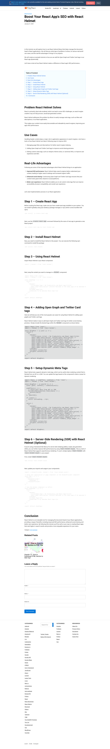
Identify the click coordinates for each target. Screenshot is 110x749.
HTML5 (27, 665)
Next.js (27, 683)
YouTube (27, 732)
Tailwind (27, 714)
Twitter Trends (45, 634)
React (26, 699)
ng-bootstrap (28, 686)
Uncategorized (29, 725)
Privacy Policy (76, 629)
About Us (74, 626)
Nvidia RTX (48, 8)
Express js (27, 647)
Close (98, 3)
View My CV (90, 3)
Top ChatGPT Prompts (31, 719)
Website (26, 601)
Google (27, 654)
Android (72, 8)
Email (26, 593)
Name (26, 585)
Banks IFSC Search (46, 637)
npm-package (28, 13)
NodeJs (27, 688)
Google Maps (28, 660)
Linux (26, 680)
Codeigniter (28, 641)
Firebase (65, 8)
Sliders (26, 709)
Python (84, 8)
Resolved (27, 706)
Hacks (26, 662)
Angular (27, 629)
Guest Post (75, 636)
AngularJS (27, 634)
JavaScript (56, 8)
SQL (26, 712)
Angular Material (29, 631)
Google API (28, 657)
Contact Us (75, 634)
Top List (27, 722)
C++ (26, 639)
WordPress (28, 730)
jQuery (26, 673)
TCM (26, 717)
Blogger (27, 636)
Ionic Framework (29, 667)
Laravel (78, 8)
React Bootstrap (29, 701)
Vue (26, 727)
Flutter (26, 652)
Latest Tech (28, 678)
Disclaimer (75, 631)
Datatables (28, 644)
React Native (28, 704)
